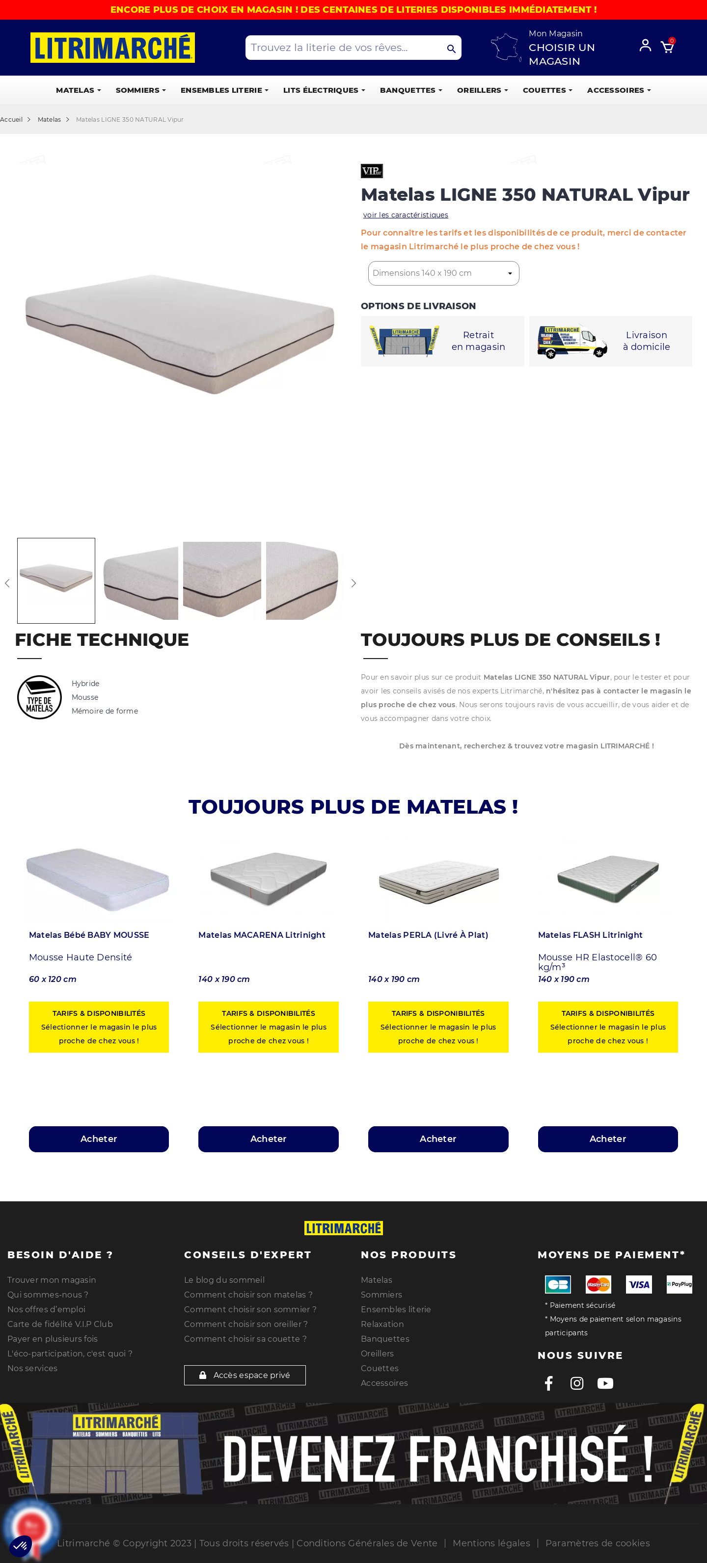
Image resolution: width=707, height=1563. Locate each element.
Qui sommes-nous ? (48, 1294)
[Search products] (353, 47)
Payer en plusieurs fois (52, 1339)
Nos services (32, 1368)
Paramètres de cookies (597, 1543)
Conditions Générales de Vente (367, 1543)
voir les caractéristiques (405, 215)
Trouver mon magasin (51, 1280)
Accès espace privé (245, 1375)
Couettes (380, 1368)
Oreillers (377, 1353)
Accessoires (384, 1383)
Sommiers (381, 1294)
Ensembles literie (396, 1309)
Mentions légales (491, 1543)
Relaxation (382, 1324)
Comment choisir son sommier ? (250, 1309)
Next (353, 583)
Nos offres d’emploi (46, 1309)
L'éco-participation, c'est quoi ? (70, 1353)
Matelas (376, 1280)
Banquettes (385, 1339)
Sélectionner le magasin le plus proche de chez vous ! (99, 1027)
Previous (7, 583)
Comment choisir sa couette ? (245, 1339)
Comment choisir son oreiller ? (246, 1324)
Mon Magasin (556, 33)
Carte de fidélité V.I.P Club (60, 1324)
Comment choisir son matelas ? (248, 1294)
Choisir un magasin (562, 54)
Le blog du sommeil (224, 1280)
